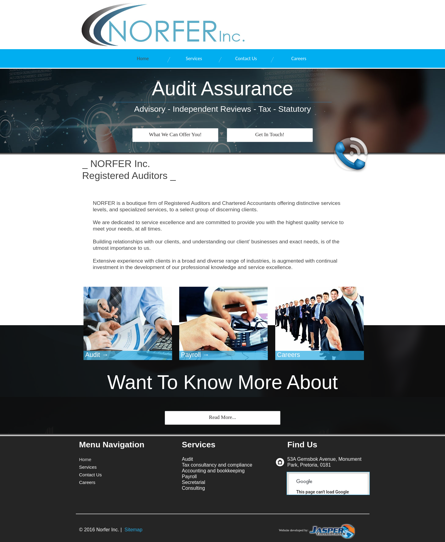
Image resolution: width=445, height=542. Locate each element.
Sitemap (133, 529)
